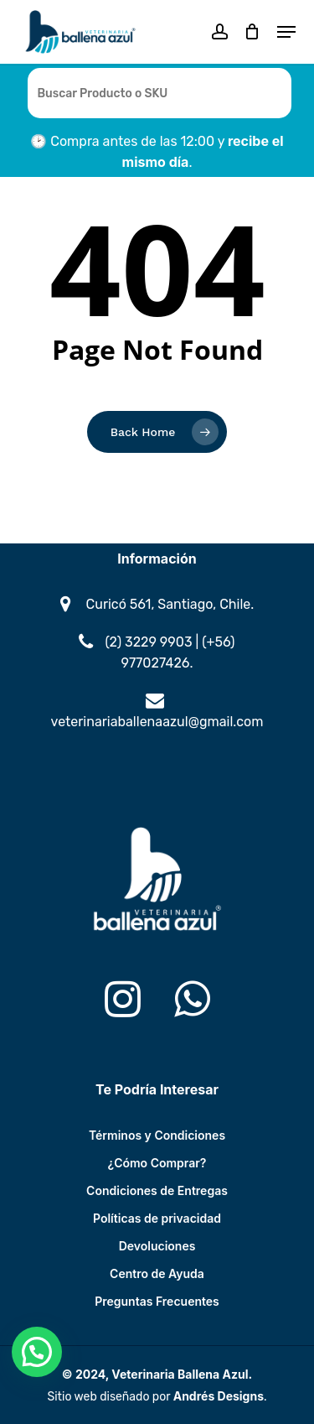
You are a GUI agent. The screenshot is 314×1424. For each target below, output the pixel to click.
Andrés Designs (218, 1396)
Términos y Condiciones (157, 1135)
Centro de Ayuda (157, 1273)
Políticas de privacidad (157, 1218)
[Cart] (252, 32)
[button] (286, 31)
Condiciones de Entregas (157, 1190)
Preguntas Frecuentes (157, 1301)
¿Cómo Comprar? (157, 1163)
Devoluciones (157, 1246)
